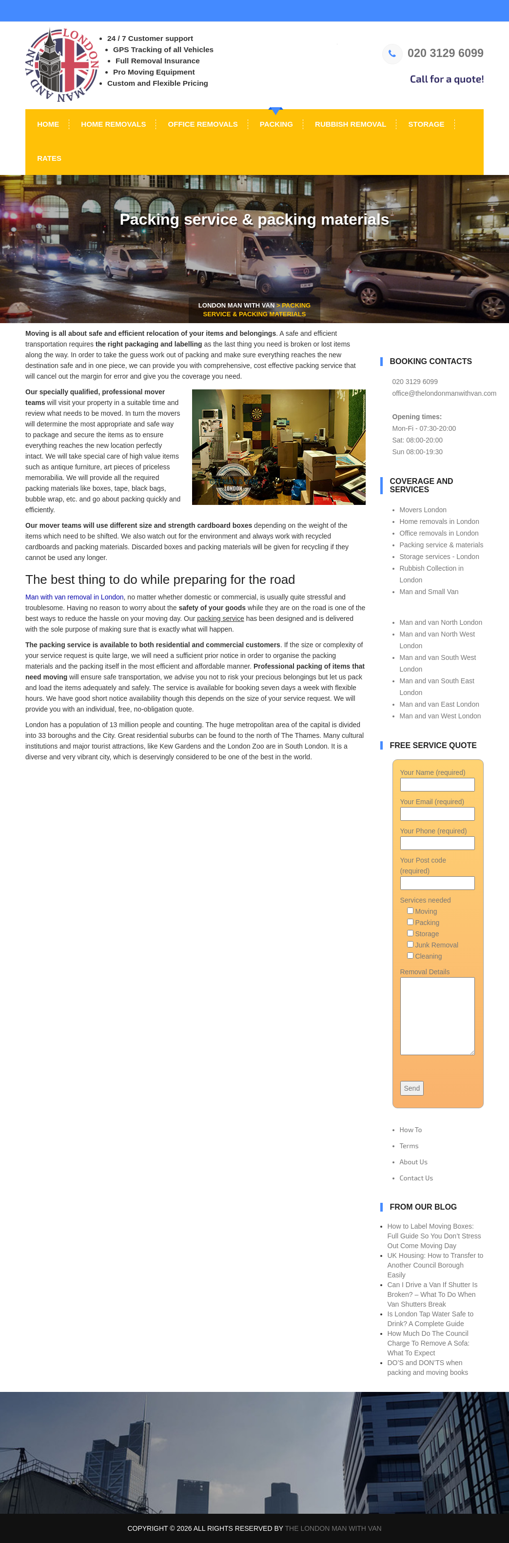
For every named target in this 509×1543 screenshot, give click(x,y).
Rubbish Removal (350, 124)
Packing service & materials (442, 545)
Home (47, 124)
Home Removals (112, 124)
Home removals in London (439, 521)
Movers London (423, 510)
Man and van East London (439, 704)
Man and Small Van (429, 592)
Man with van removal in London (74, 597)
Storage (425, 124)
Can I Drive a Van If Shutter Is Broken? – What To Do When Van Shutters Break (433, 1294)
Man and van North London (441, 622)
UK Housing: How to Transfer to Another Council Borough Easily (436, 1265)
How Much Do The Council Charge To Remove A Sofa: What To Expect (429, 1343)
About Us (414, 1161)
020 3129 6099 (433, 53)
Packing (275, 124)
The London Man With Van (333, 1528)
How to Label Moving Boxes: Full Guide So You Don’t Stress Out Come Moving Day (434, 1236)
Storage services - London (439, 556)
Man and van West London (440, 716)
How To (411, 1129)
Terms (409, 1145)
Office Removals (201, 124)
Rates (48, 158)
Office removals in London (439, 533)
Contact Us (416, 1178)
